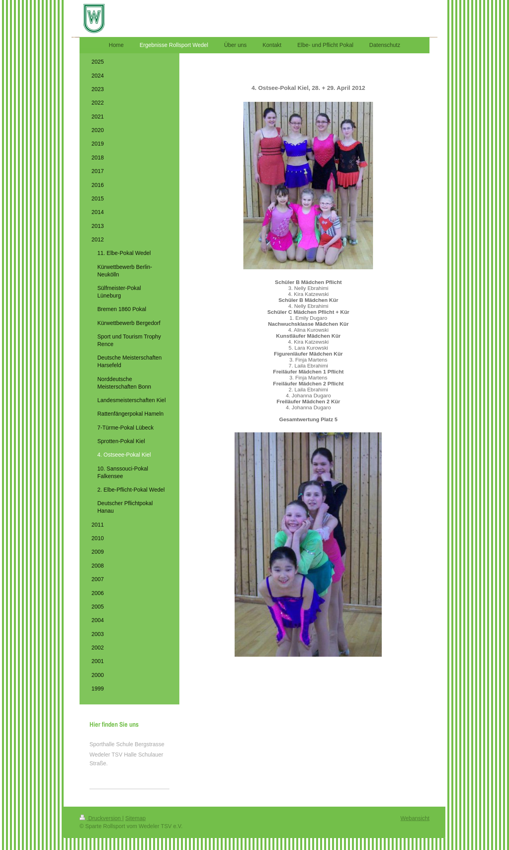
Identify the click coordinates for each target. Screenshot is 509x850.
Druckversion (101, 818)
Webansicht (414, 818)
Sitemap (135, 818)
